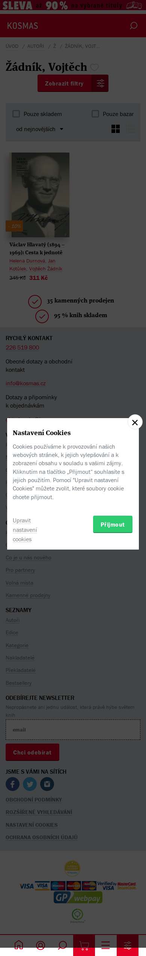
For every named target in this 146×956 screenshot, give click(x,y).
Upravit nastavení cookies (25, 529)
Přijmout (113, 524)
